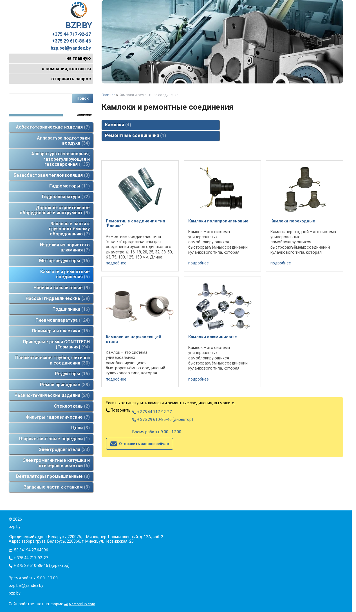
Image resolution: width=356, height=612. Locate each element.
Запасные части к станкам (57, 487)
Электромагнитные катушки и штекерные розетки (56, 463)
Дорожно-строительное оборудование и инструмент (55, 210)
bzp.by (15, 593)
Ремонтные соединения (135, 135)
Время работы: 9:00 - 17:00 (156, 432)
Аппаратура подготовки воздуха (63, 140)
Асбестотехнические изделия (53, 127)
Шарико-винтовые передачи (54, 438)
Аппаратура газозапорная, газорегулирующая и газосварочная (60, 159)
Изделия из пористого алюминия (65, 247)
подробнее (116, 263)
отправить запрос (71, 78)
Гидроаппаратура (66, 196)
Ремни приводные (65, 384)
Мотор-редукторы (64, 260)
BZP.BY (79, 15)
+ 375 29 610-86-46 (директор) (162, 419)
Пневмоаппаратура (62, 320)
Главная (108, 95)
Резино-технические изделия (52, 395)
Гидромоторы (69, 186)
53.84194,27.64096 (31, 550)
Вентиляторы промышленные (53, 476)
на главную (78, 58)
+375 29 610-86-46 (71, 41)
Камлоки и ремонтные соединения (65, 274)
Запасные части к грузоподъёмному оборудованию (69, 229)
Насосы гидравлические (58, 298)
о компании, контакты (66, 68)
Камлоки (118, 124)
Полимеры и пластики (61, 330)
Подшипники (71, 309)
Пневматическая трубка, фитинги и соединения (52, 360)
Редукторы (72, 373)
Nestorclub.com (82, 604)
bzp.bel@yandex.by (71, 48)
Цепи (80, 427)
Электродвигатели (64, 449)
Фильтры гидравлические (58, 417)
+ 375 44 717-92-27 (152, 412)
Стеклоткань (72, 406)
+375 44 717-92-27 (71, 34)
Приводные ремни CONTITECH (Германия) (56, 344)
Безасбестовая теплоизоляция (52, 175)
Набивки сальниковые (61, 287)
